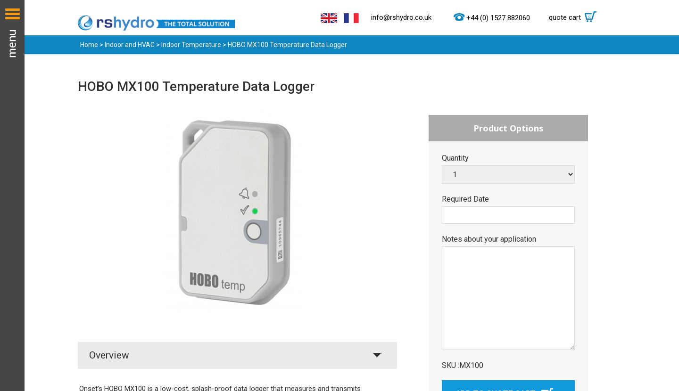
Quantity (455, 158)
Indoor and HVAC (130, 45)
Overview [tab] (109, 355)
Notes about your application (489, 239)
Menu (12, 195)
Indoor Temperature (191, 45)
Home (89, 45)
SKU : (450, 365)
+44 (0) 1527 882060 (498, 18)
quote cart (575, 17)
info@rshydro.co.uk (401, 17)
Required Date (465, 199)
